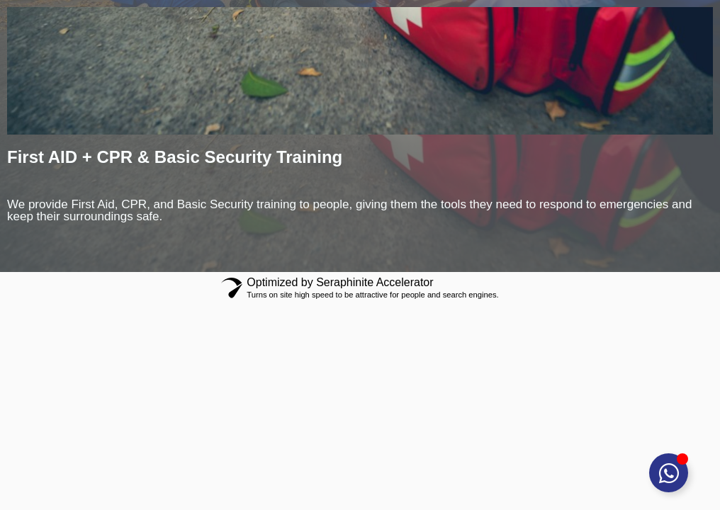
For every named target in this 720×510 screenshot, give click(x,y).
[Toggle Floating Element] (668, 472)
